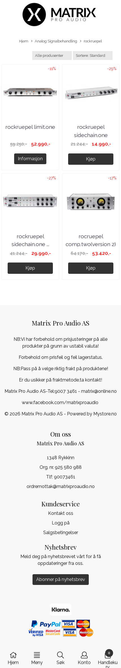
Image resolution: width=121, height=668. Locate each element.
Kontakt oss (60, 513)
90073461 (64, 477)
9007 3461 (66, 391)
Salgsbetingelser (60, 532)
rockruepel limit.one (30, 127)
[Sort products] (93, 55)
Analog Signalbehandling (54, 41)
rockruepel (91, 41)
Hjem (23, 41)
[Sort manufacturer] (52, 55)
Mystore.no (105, 414)
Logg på (61, 523)
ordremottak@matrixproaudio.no (61, 486)
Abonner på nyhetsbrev (60, 579)
